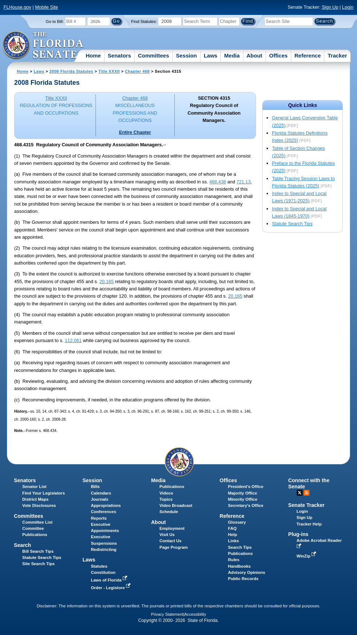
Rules (233, 559)
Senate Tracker (306, 505)
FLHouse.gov (17, 7)
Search (22, 545)
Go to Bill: (55, 21)
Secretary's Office (245, 505)
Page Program (173, 547)
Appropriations (106, 505)
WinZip (307, 556)
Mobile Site (46, 7)
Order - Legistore (111, 588)
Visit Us (167, 534)
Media (232, 55)
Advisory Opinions (246, 572)
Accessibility (195, 614)
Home (93, 55)
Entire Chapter (135, 132)
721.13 (243, 181)
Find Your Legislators (43, 493)
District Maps (35, 499)
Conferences (103, 511)
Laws (211, 55)
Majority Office (242, 493)
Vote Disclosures (39, 505)
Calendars (101, 493)
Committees (153, 55)
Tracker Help (309, 524)
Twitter (300, 493)
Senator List (34, 486)
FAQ (232, 528)
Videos (166, 493)
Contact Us (170, 541)
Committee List (37, 522)
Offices (278, 55)
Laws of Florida (110, 580)
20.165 (107, 281)
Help (232, 534)
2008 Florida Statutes (71, 71)
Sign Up (330, 7)
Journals (99, 499)
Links (233, 541)
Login (347, 7)
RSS (306, 493)
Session (186, 55)
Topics (166, 499)
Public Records (243, 578)
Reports (99, 518)
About (254, 55)
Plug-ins (298, 534)
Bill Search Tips (37, 551)
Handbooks (239, 566)
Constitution (103, 572)
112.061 (73, 340)
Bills (95, 486)
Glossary (237, 522)
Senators (119, 55)
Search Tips (240, 547)
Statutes (99, 566)
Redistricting (103, 549)
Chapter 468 (137, 71)
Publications (171, 486)
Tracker (337, 55)
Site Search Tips (38, 563)
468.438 (217, 181)
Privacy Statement (167, 614)
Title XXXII (109, 71)
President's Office (245, 486)
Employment (171, 528)
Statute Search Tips (292, 223)
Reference (308, 55)
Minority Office (242, 499)
